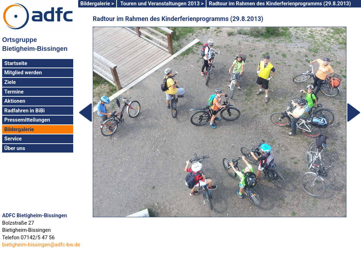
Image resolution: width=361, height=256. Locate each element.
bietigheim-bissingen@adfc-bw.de (41, 244)
